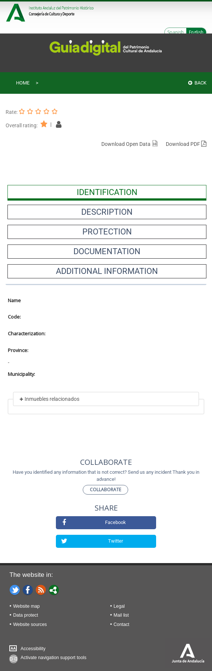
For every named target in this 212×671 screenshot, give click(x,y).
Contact (121, 624)
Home (22, 83)
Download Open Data (129, 144)
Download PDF (186, 144)
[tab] (106, 192)
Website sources (30, 624)
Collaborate (105, 489)
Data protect (25, 615)
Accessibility (32, 648)
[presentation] (106, 192)
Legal (119, 606)
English (196, 32)
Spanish (175, 32)
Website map (26, 606)
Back (197, 83)
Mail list (121, 615)
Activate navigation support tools (53, 657)
